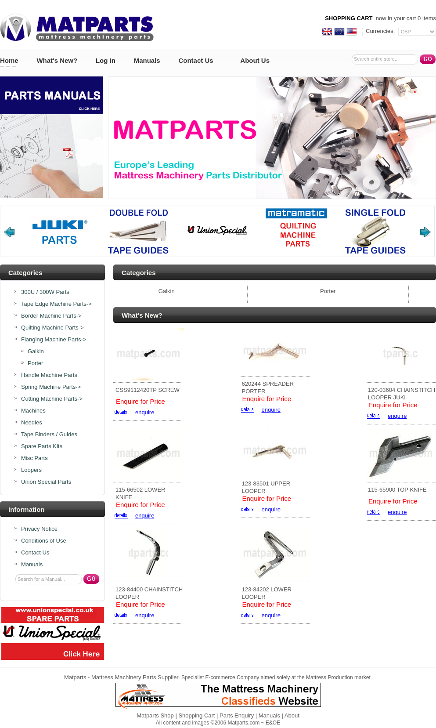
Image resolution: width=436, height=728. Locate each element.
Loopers (31, 470)
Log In (105, 60)
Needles (31, 423)
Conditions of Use (43, 541)
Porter (35, 363)
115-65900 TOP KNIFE (397, 489)
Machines (33, 411)
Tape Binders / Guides (49, 434)
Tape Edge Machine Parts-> (56, 304)
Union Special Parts (46, 482)
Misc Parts (34, 458)
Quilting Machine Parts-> (52, 328)
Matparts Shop (155, 715)
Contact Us (195, 60)
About (292, 715)
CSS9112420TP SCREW (147, 390)
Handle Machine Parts (49, 375)
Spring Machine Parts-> (51, 387)
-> (53, 340)
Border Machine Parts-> (51, 316)
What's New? (56, 60)
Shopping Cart (196, 715)
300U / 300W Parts (45, 292)
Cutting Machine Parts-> (52, 399)
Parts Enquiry (237, 715)
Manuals (147, 60)
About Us (255, 60)
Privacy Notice (39, 529)
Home (9, 60)
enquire (144, 412)
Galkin (36, 351)
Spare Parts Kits (41, 446)
